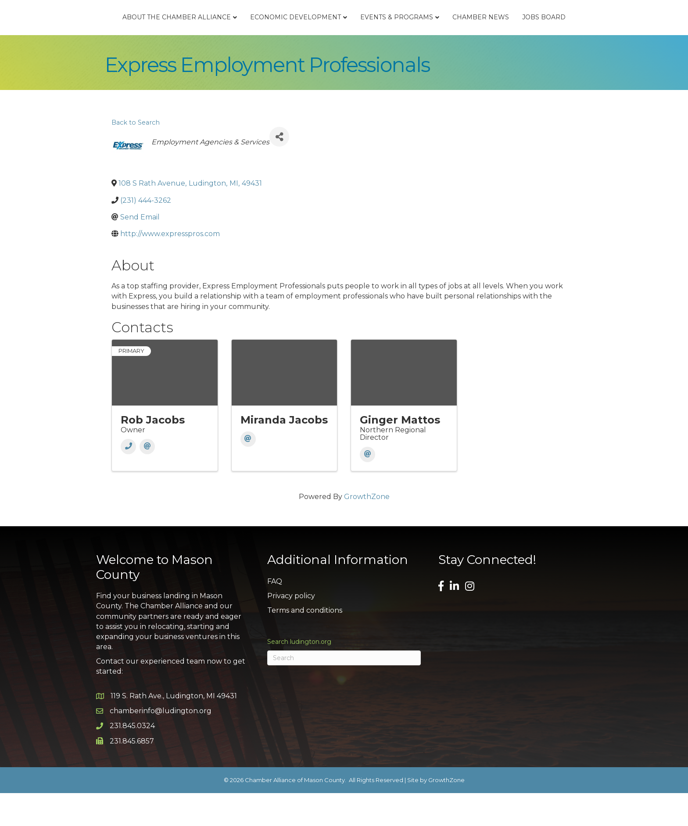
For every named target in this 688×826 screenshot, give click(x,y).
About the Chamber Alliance (115, 33)
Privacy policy (291, 629)
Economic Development (234, 33)
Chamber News (542, 33)
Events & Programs (458, 33)
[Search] (344, 690)
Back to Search (135, 155)
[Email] (147, 479)
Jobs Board (605, 33)
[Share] (279, 170)
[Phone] (128, 479)
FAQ (274, 614)
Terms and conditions (304, 643)
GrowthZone (367, 529)
